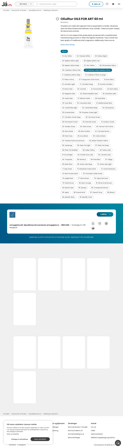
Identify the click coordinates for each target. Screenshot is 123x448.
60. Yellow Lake (105, 150)
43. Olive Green (85, 127)
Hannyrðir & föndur (19, 10)
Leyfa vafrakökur (40, 439)
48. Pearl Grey (67, 136)
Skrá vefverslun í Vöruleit (77, 427)
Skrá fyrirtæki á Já (75, 430)
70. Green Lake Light (104, 164)
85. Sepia (65, 192)
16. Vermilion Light (68, 84)
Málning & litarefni (51, 10)
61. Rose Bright (67, 155)
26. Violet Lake (67, 98)
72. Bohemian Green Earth (86, 169)
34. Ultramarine (108, 108)
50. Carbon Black (99, 136)
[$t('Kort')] (113, 4)
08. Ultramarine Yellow (108, 65)
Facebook (12, 445)
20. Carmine (81, 89)
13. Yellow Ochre (68, 80)
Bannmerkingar (74, 437)
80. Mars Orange (85, 183)
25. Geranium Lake (109, 94)
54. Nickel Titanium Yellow (98, 141)
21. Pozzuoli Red (96, 89)
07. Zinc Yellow (89, 65)
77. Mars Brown (83, 178)
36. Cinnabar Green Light (88, 112)
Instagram (22, 445)
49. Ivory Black (82, 136)
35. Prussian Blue (68, 112)
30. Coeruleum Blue (84, 103)
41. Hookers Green (107, 122)
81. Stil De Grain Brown (104, 183)
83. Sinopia (82, 188)
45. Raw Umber (67, 131)
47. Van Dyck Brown (102, 131)
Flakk (93, 430)
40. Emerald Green (89, 122)
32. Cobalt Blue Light (69, 108)
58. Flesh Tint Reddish (70, 150)
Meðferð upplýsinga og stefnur (103, 437)
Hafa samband (97, 434)
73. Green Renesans (108, 169)
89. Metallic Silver (68, 197)
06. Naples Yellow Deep (70, 65)
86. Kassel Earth (79, 192)
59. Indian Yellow (89, 150)
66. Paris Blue (95, 159)
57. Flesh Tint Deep (102, 145)
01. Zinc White (67, 56)
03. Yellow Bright (101, 56)
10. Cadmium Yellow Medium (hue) (97, 70)
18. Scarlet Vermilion (105, 84)
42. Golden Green (68, 127)
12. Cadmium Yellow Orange (95, 75)
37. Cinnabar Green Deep (71, 117)
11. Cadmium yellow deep (71, 75)
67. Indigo (108, 159)
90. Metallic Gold (86, 197)
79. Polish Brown (68, 183)
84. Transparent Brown (99, 188)
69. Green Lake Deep (84, 164)
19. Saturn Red (67, 89)
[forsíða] (8, 4)
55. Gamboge (67, 145)
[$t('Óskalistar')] (107, 4)
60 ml (64, 51)
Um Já (93, 427)
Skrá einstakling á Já (76, 434)
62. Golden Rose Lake (85, 155)
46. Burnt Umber (84, 131)
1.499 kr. (103, 214)
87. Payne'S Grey (96, 192)
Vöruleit (6, 10)
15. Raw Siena (109, 80)
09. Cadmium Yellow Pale (71, 70)
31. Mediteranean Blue (104, 103)
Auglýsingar (54, 427)
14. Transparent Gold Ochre (89, 80)
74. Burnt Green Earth (70, 174)
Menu (119, 4)
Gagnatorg (54, 430)
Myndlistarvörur (35, 10)
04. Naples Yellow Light (70, 61)
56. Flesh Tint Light (83, 145)
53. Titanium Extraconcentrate (73, 141)
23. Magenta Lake (68, 94)
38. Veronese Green (93, 117)
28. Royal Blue (100, 98)
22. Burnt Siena (112, 89)
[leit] (55, 4)
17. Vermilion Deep (86, 84)
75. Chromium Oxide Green (92, 174)
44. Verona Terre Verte (104, 127)
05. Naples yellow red (91, 61)
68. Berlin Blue (67, 164)
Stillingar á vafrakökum (19, 439)
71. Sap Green (67, 169)
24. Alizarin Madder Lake (89, 94)
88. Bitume (111, 192)
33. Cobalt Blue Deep (89, 108)
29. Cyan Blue (67, 103)
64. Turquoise (67, 159)
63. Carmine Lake (104, 155)
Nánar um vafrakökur (13, 434)
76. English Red (67, 178)
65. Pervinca (81, 159)
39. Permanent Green (70, 122)
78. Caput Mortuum (101, 178)
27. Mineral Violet (84, 98)
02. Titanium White (83, 56)
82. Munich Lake (68, 188)
